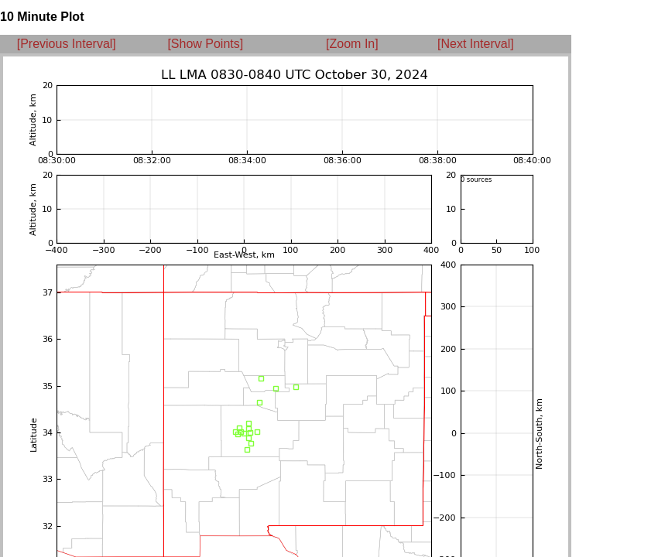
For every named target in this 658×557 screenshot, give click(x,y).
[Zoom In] (352, 43)
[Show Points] (205, 43)
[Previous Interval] (66, 43)
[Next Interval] (475, 43)
